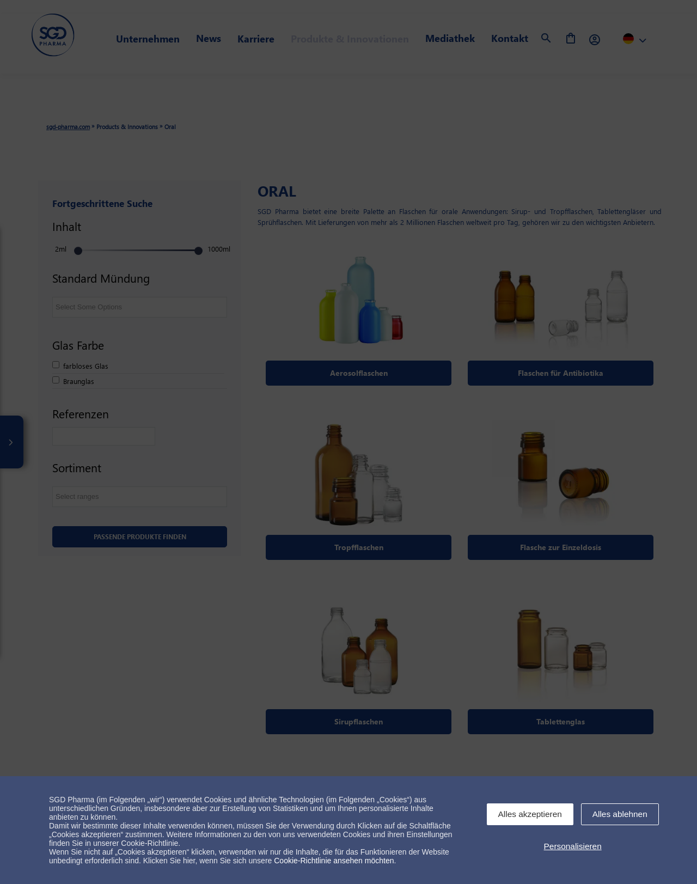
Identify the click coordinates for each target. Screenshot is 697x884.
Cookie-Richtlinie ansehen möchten (334, 860)
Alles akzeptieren (530, 814)
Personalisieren (573, 846)
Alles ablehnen (619, 814)
